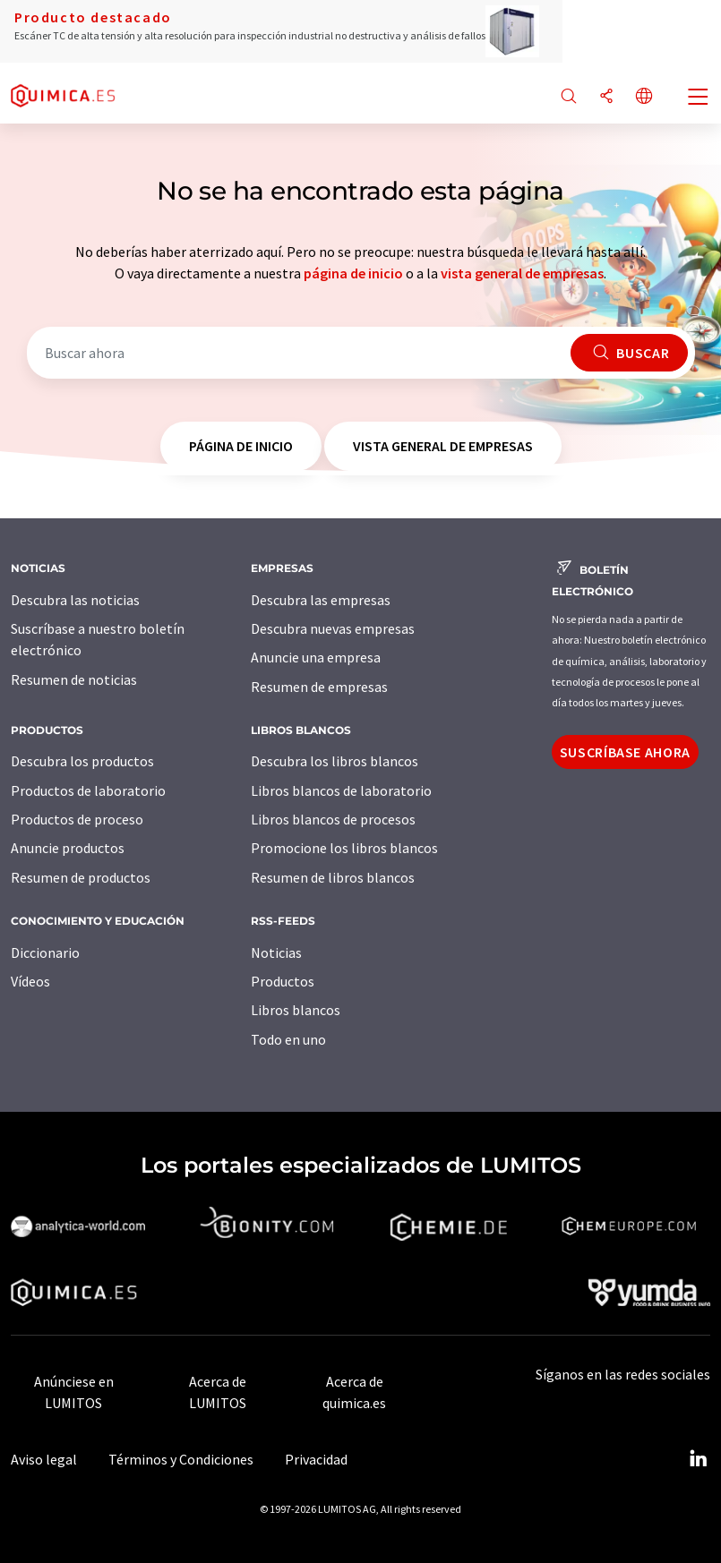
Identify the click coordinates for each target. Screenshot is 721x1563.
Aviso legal (44, 1459)
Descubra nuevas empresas (333, 628)
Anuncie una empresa (316, 657)
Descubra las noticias (75, 600)
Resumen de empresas (319, 687)
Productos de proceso (77, 819)
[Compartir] (606, 97)
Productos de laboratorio (88, 790)
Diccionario (45, 952)
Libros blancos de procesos (333, 819)
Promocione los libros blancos (344, 848)
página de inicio (353, 273)
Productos (282, 981)
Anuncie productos (67, 848)
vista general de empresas (522, 273)
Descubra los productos (82, 761)
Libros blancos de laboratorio (341, 790)
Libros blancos (295, 1010)
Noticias (276, 952)
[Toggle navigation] (698, 98)
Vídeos (30, 981)
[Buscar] (568, 97)
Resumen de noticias (74, 679)
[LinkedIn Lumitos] (697, 1459)
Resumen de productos (80, 877)
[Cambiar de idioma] (644, 97)
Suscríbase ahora (625, 752)
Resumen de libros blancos (333, 877)
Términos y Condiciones (180, 1459)
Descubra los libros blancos (334, 761)
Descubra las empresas (321, 600)
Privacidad (316, 1459)
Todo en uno (288, 1039)
